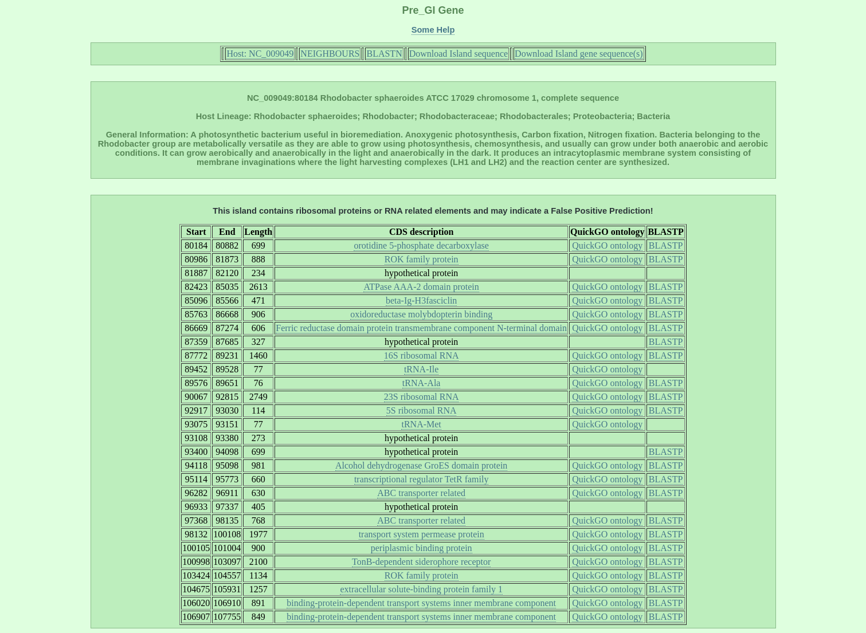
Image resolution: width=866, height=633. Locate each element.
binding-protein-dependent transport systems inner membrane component (421, 603)
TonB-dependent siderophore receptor (421, 562)
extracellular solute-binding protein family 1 (421, 589)
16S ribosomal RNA (421, 355)
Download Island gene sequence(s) (578, 53)
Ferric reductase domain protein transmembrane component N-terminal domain (421, 328)
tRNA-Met (421, 424)
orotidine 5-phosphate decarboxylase (421, 245)
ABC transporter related (421, 493)
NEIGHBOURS (329, 53)
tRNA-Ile (421, 369)
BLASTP (666, 245)
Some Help (433, 29)
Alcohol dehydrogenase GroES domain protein (421, 465)
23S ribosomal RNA (421, 397)
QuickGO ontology (607, 245)
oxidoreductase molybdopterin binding (421, 314)
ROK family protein (422, 259)
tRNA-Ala (421, 383)
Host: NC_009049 (259, 53)
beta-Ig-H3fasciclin (421, 300)
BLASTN (384, 53)
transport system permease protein (421, 534)
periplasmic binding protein (421, 548)
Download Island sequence (458, 53)
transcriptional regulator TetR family (421, 479)
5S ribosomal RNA (421, 410)
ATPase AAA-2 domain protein (421, 287)
